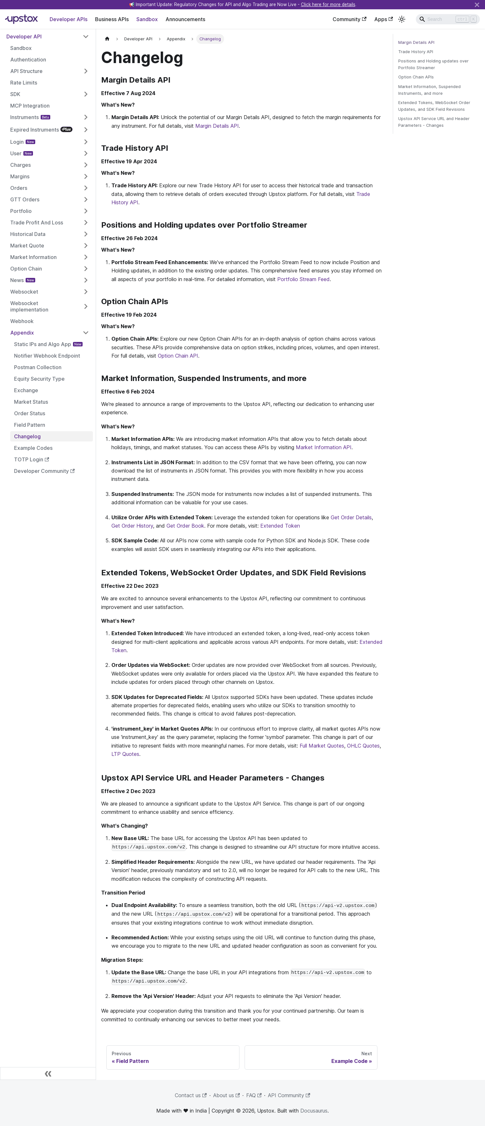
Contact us (190, 1095)
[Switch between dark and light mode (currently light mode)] (402, 19)
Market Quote (27, 245)
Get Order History (132, 525)
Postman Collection (37, 367)
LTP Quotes (125, 754)
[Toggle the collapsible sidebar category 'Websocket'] (86, 292)
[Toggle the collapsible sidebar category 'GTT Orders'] (86, 199)
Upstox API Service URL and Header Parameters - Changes (434, 122)
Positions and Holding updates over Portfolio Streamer (433, 64)
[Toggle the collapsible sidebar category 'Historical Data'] (86, 234)
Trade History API (415, 51)
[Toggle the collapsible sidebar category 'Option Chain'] (86, 268)
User (15, 153)
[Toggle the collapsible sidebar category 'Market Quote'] (86, 245)
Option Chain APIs (416, 77)
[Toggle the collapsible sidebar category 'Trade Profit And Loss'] (86, 222)
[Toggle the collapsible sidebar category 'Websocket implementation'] (86, 306)
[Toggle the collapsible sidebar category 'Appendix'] (86, 333)
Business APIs (112, 19)
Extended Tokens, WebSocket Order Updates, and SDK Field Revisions (434, 106)
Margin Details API (217, 126)
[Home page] (107, 39)
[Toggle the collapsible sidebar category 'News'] (86, 280)
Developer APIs (68, 19)
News (17, 280)
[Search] (448, 19)
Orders (18, 188)
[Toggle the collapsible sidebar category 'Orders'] (86, 188)
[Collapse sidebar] (48, 1073)
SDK (15, 94)
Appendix (22, 332)
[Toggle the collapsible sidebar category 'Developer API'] (86, 36)
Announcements (185, 19)
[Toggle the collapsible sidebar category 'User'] (86, 153)
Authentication (28, 59)
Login (17, 142)
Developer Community (44, 471)
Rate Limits (23, 82)
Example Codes (33, 448)
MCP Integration (30, 105)
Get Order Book (185, 525)
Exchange (26, 390)
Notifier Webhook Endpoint (47, 355)
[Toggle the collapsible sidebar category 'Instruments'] (86, 117)
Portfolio (21, 211)
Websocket (24, 291)
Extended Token (280, 525)
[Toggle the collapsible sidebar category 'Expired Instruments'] (86, 129)
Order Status (29, 413)
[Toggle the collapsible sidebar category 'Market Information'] (86, 257)
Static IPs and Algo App (42, 344)
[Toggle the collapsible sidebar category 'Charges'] (86, 165)
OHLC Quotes (363, 745)
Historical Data (27, 234)
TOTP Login (31, 459)
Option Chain (26, 268)
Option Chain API (178, 355)
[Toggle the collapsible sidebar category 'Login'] (86, 142)
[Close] (477, 4)
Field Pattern (29, 425)
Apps (383, 19)
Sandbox (147, 19)
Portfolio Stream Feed (303, 279)
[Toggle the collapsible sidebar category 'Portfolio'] (86, 211)
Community (349, 19)
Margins (19, 176)
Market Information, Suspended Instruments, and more (429, 90)
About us (226, 1095)
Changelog (27, 436)
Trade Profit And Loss (36, 222)
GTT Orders (24, 199)
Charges (20, 165)
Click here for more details (328, 4)
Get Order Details (351, 517)
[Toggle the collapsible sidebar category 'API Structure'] (86, 71)
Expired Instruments (34, 129)
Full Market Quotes (322, 745)
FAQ (254, 1095)
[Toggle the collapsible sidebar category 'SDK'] (86, 94)
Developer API (24, 36)
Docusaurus (313, 1110)
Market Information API (324, 447)
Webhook (22, 321)
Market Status (31, 402)
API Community (289, 1095)
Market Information (33, 257)
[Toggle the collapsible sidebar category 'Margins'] (86, 176)
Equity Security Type (39, 379)
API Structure (26, 71)
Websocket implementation (29, 306)
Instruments (24, 117)
